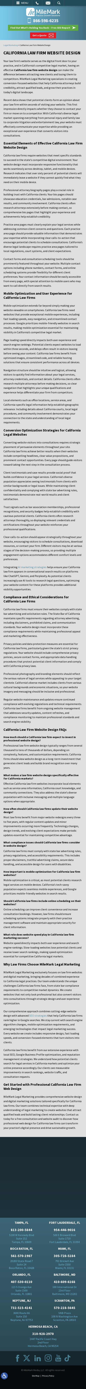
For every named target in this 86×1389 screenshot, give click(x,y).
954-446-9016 (64, 1230)
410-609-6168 (64, 1282)
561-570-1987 (21, 1256)
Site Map (35, 1375)
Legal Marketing (10, 45)
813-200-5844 (21, 1230)
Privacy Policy (48, 1375)
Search (59, 3)
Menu (24, 3)
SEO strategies (38, 1015)
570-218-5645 (64, 1307)
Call (37, 3)
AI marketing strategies (32, 567)
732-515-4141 (21, 1307)
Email (48, 3)
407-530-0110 (21, 1282)
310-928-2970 (43, 1333)
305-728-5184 (64, 1256)
